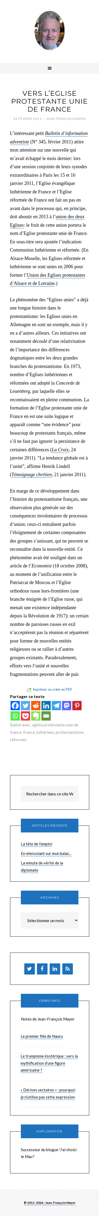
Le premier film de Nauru (42, 1036)
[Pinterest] (77, 705)
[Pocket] (25, 716)
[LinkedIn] (55, 968)
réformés (18, 739)
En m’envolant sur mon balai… (46, 853)
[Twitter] (25, 705)
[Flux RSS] (67, 968)
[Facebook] (15, 705)
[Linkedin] (46, 705)
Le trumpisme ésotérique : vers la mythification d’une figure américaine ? (49, 1063)
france (29, 732)
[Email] (46, 716)
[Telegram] (56, 705)
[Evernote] (35, 716)
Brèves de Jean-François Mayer (49, 30)
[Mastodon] (66, 705)
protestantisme (69, 732)
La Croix (60, 449)
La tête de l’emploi (36, 843)
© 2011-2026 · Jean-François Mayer (50, 1203)
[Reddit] (35, 705)
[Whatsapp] (15, 716)
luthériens (45, 732)
